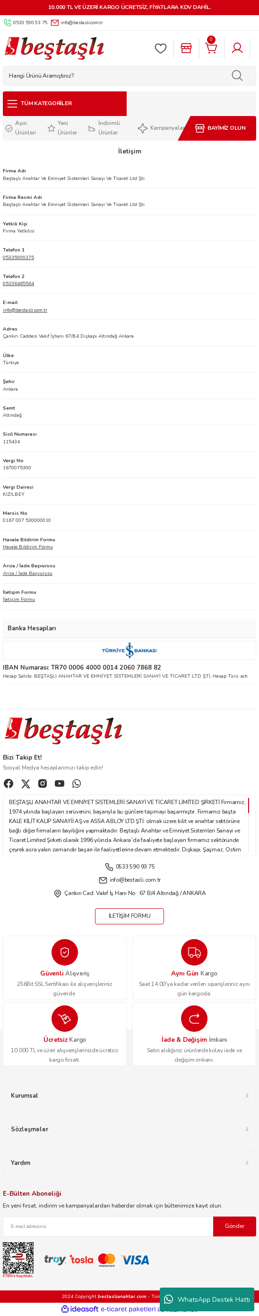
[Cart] (211, 48)
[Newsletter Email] (129, 1226)
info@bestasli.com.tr (25, 310)
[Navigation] (65, 103)
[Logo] (54, 48)
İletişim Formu (19, 599)
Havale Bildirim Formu (28, 547)
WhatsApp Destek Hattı (207, 1299)
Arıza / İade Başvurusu (27, 573)
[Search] (129, 76)
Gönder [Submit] (234, 1226)
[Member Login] (237, 48)
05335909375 (18, 257)
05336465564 (18, 283)
